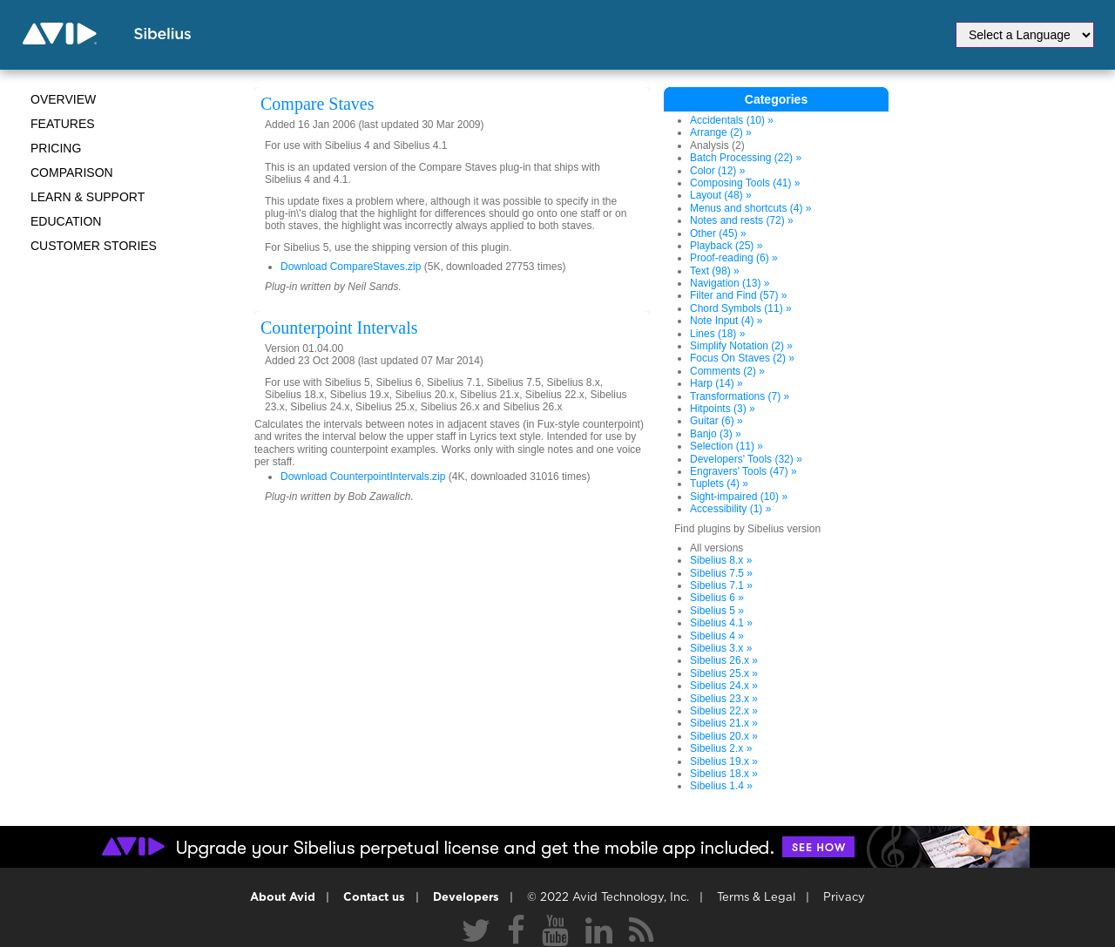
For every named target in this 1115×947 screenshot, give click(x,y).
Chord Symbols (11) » (741, 308)
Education (65, 221)
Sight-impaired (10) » (738, 496)
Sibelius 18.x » (724, 774)
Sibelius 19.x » (724, 761)
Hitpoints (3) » (722, 408)
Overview (63, 99)
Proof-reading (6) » (734, 258)
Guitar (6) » (716, 421)
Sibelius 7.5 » (721, 573)
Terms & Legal (756, 897)
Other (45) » (718, 233)
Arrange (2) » (721, 132)
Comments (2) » (727, 371)
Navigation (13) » (729, 283)
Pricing (55, 148)
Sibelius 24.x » (724, 686)
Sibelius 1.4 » (721, 786)
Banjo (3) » (715, 434)
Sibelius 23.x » (724, 699)
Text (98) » (715, 271)
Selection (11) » (726, 446)
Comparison (71, 172)
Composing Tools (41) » (745, 183)
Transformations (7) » (739, 396)
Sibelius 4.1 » (721, 623)
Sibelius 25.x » (724, 673)
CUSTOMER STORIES (93, 246)
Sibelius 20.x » (724, 736)
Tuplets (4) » (719, 483)
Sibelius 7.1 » (721, 585)
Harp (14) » (716, 383)
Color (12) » (717, 171)
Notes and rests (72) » (742, 220)
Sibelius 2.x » (721, 748)
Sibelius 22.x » (724, 711)
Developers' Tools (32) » (746, 459)
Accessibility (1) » (730, 509)
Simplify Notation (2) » (741, 346)
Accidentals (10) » (732, 120)
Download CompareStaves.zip (350, 266)
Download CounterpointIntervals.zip (362, 476)
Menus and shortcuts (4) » (750, 208)
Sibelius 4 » (717, 636)
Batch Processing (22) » (745, 158)
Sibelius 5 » (717, 611)
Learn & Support (87, 197)
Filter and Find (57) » (738, 295)
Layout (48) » (721, 195)
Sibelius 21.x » (724, 723)
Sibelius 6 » (717, 598)
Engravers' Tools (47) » (743, 471)
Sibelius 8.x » (721, 560)
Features (62, 124)
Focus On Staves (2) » (742, 358)
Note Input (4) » (726, 321)
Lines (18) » (717, 334)
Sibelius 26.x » (724, 660)
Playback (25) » (726, 246)
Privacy (844, 897)
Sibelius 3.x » (721, 648)
